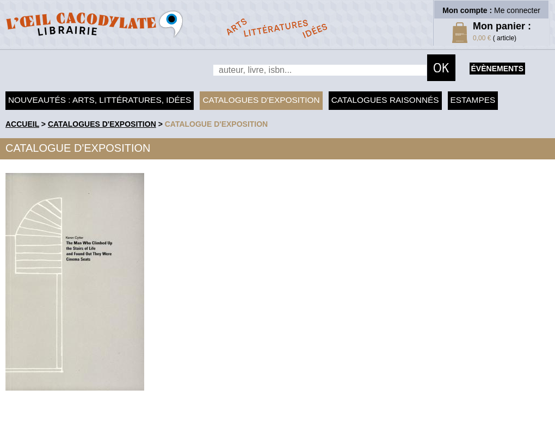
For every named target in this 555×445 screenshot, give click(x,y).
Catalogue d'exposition (216, 124)
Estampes (473, 99)
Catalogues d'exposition (260, 99)
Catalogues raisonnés (385, 99)
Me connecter (517, 10)
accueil (22, 124)
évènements (497, 68)
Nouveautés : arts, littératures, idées (99, 99)
